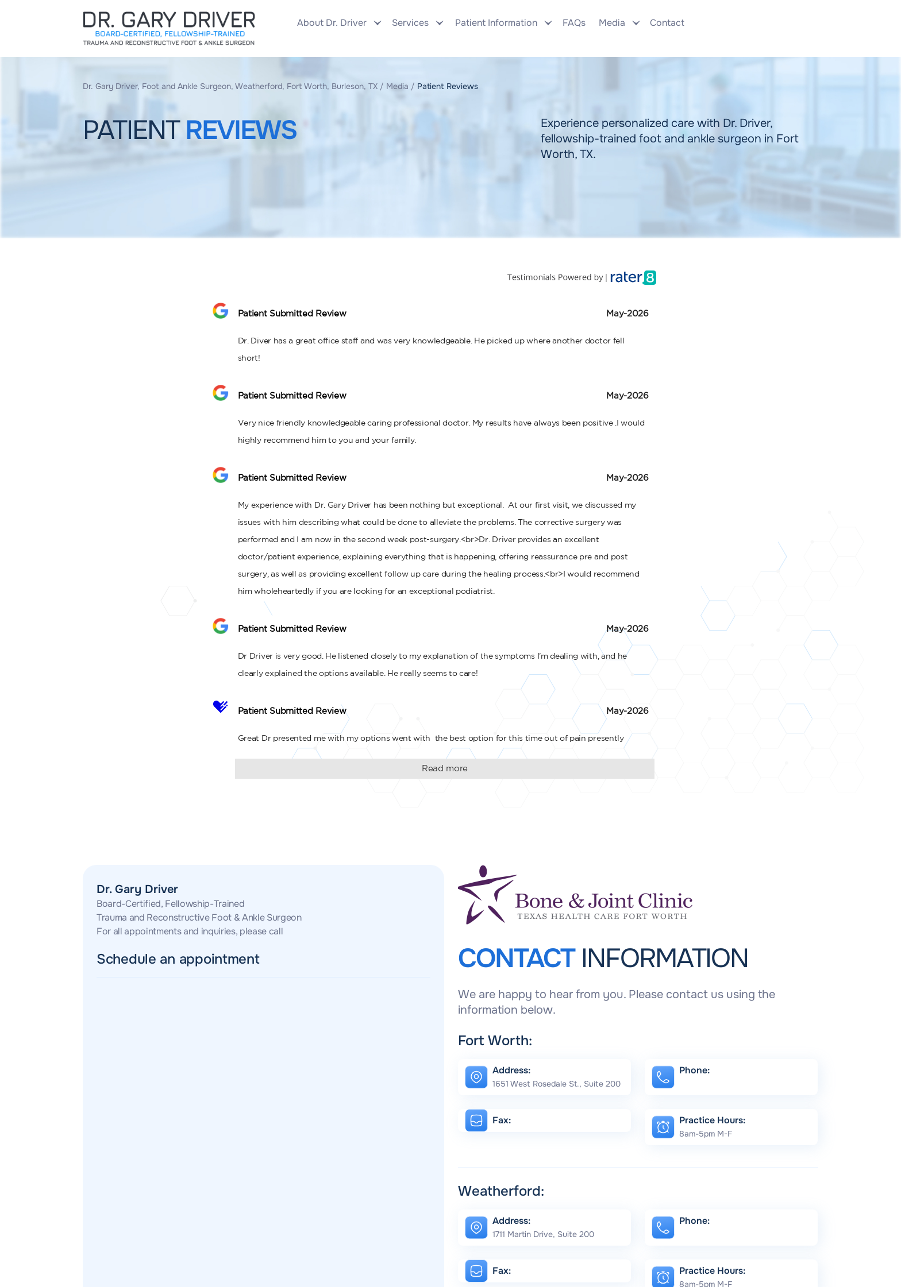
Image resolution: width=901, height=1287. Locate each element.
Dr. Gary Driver (137, 889)
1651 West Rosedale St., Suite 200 (556, 1084)
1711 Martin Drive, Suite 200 (543, 1234)
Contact (665, 23)
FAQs (574, 23)
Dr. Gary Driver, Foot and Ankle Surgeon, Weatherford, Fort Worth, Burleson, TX (230, 86)
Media (397, 86)
